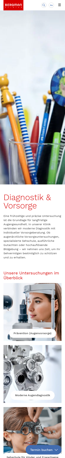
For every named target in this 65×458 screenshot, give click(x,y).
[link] (13, 5)
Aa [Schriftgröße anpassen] (51, 5)
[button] (59, 5)
